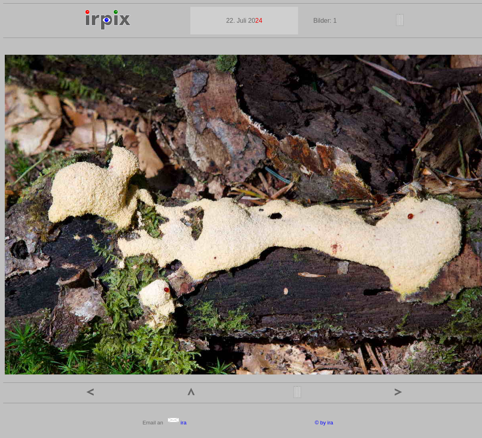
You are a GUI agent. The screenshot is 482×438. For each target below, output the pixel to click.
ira (177, 423)
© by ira (324, 423)
